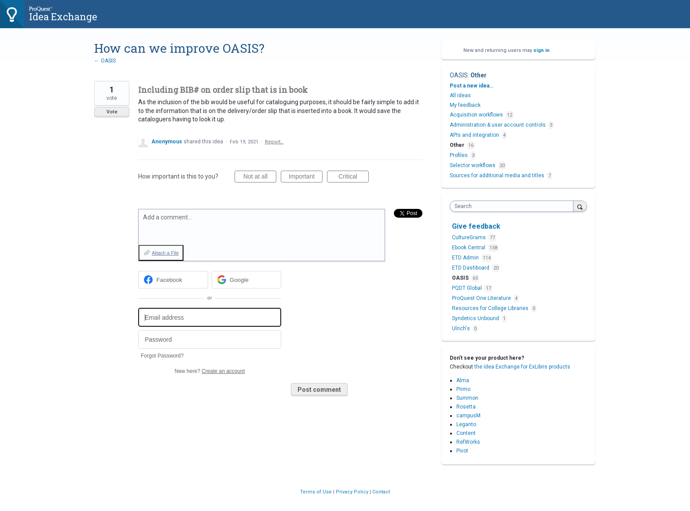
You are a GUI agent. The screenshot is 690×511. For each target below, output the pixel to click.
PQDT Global (467, 288)
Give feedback (476, 226)
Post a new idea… (471, 86)
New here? (210, 371)
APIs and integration (474, 135)
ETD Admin (466, 258)
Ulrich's (461, 328)
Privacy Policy (353, 492)
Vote (111, 112)
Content (466, 433)
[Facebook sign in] (173, 279)
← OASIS (105, 61)
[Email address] (209, 317)
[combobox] (513, 206)
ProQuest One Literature (482, 298)
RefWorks (468, 442)
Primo (463, 389)
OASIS (459, 75)
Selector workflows (472, 165)
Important (306, 177)
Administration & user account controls (498, 125)
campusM (468, 415)
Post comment (319, 389)
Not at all (259, 177)
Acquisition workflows (476, 115)
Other (478, 75)
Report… (274, 142)
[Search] (580, 206)
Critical (353, 177)
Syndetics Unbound (476, 318)
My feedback (465, 105)
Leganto (466, 424)
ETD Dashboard (471, 268)
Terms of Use (316, 492)
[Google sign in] (247, 279)
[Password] (209, 339)
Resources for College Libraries (491, 308)
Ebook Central (469, 248)
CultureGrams (469, 237)
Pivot (462, 451)
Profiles (459, 155)
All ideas (460, 95)
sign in (541, 50)
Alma (462, 380)
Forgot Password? (162, 356)
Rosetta (466, 407)
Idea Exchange (63, 16)
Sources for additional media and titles (497, 175)
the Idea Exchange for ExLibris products (522, 367)
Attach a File (165, 252)
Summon (467, 398)
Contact (381, 492)
